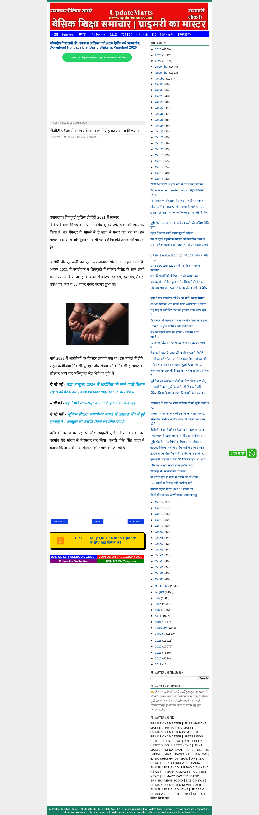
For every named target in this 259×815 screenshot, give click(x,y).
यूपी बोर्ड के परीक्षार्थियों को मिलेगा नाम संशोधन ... (177, 441)
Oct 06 (159, 549)
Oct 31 (159, 84)
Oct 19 (159, 155)
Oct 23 (159, 131)
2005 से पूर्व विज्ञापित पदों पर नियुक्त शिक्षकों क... (178, 453)
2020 (158, 658)
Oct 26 (159, 113)
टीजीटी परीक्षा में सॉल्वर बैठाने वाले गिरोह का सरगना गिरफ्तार (94, 130)
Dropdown (184, 34)
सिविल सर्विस (167, 34)
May (158, 609)
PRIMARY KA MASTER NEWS (80, 137)
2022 (158, 646)
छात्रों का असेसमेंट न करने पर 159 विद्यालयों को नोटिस (179, 358)
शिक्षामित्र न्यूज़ (98, 34)
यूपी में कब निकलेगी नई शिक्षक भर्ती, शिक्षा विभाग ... (179, 298)
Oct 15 (159, 178)
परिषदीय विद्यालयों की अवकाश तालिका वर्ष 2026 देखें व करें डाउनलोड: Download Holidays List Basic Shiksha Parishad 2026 (95, 45)
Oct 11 (159, 520)
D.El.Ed (113, 34)
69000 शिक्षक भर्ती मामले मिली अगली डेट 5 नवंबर (178, 304)
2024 (158, 61)
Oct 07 (159, 543)
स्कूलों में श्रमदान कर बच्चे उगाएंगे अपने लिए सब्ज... (178, 413)
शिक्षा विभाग (68, 34)
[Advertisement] (97, 91)
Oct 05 (159, 555)
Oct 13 (159, 508)
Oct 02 (159, 573)
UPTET (83, 34)
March (159, 621)
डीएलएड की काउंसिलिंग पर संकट (168, 471)
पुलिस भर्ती (142, 34)
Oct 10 (159, 525)
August (160, 592)
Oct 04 (159, 561)
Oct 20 (159, 149)
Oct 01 (159, 579)
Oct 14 (159, 502)
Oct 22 (159, 137)
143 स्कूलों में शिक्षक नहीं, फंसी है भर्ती (171, 483)
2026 (158, 49)
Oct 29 (159, 96)
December (162, 66)
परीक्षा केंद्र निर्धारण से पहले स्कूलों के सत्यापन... (176, 364)
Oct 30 (159, 89)
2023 (158, 640)
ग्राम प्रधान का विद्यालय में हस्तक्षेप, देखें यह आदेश (177, 200)
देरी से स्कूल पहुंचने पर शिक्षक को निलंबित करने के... (178, 239)
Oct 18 (159, 161)
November (162, 72)
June (158, 604)
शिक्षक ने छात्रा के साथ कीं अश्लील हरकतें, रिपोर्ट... (178, 353)
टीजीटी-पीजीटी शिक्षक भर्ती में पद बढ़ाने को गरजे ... (178, 184)
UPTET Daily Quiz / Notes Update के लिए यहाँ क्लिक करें (96, 540)
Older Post (135, 521)
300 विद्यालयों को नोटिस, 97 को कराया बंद (174, 276)
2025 (158, 55)
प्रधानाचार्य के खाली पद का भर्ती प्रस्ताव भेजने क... (177, 435)
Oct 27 (159, 107)
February (161, 627)
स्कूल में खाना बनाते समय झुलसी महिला (171, 233)
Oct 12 (159, 513)
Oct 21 (159, 143)
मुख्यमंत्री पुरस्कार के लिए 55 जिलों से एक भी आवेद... (179, 459)
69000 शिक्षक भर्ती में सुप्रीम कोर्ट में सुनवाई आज (177, 447)
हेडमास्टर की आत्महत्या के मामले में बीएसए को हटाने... (179, 320)
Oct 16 (159, 173)
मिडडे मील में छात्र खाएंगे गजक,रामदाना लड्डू (173, 495)
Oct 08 (159, 537)
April (158, 615)
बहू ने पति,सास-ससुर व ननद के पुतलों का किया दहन (101, 403)
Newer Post (59, 521)
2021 (158, 652)
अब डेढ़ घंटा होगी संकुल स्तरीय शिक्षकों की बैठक (176, 281)
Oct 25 (159, 119)
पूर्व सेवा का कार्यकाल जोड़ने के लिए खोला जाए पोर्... (179, 381)
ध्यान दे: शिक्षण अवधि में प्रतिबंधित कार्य (171, 326)
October (160, 78)
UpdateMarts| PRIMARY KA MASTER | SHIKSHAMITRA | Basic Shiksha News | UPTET (87, 808)
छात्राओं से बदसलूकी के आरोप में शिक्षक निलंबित (176, 386)
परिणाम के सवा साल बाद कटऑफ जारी (171, 465)
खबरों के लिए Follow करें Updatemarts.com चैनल (99, 57)
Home (55, 34)
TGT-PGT (126, 34)
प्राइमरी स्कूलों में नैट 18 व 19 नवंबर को (171, 489)
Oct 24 (159, 125)
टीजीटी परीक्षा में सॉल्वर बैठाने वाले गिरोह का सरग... (178, 429)
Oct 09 (159, 531)
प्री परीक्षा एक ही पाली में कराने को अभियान (174, 477)
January (160, 633)
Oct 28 (159, 101)
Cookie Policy (190, 812)
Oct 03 (159, 567)
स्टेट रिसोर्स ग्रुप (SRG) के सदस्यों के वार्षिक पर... (177, 206)
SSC (154, 34)
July (158, 598)
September (162, 586)
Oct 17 (159, 167)
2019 (158, 664)
